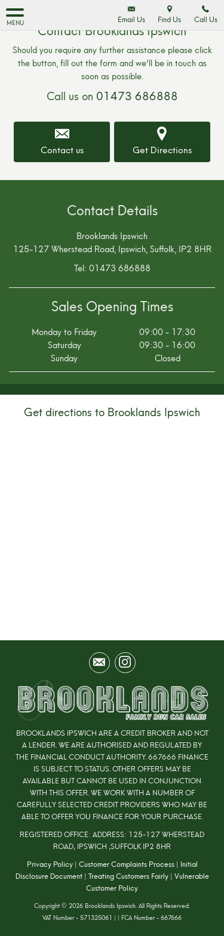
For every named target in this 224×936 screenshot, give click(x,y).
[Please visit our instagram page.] (125, 662)
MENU (15, 16)
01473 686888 (137, 96)
